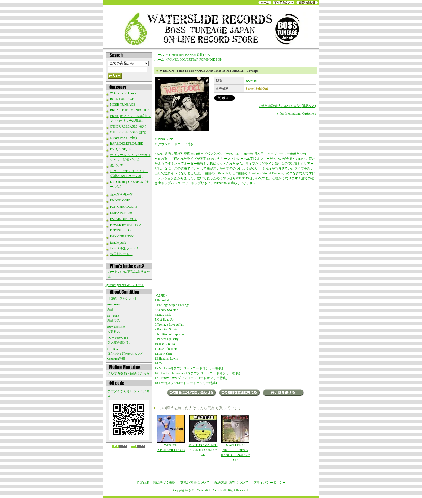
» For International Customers (296, 113)
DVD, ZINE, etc (120, 149)
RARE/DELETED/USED (127, 143)
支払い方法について (195, 482)
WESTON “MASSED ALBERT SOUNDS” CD (203, 436)
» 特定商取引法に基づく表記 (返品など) (287, 106)
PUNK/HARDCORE (124, 207)
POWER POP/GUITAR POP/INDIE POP (194, 59)
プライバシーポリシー (269, 482)
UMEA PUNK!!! (121, 213)
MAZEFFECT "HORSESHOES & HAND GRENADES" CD (235, 438)
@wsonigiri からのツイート (125, 285)
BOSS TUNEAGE (122, 99)
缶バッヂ (116, 165)
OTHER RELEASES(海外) (128, 126)
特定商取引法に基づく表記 (156, 482)
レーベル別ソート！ (124, 248)
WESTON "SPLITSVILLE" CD (171, 433)
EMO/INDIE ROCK (123, 219)
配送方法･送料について (231, 482)
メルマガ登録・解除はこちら (128, 373)
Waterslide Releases (123, 93)
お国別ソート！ (121, 254)
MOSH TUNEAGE (122, 104)
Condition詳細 (116, 358)
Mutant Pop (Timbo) (123, 138)
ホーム (159, 55)
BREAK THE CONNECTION (130, 110)
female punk (118, 243)
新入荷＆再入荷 (121, 194)
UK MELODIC (120, 200)
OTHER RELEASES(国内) (128, 132)
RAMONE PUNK (122, 236)
